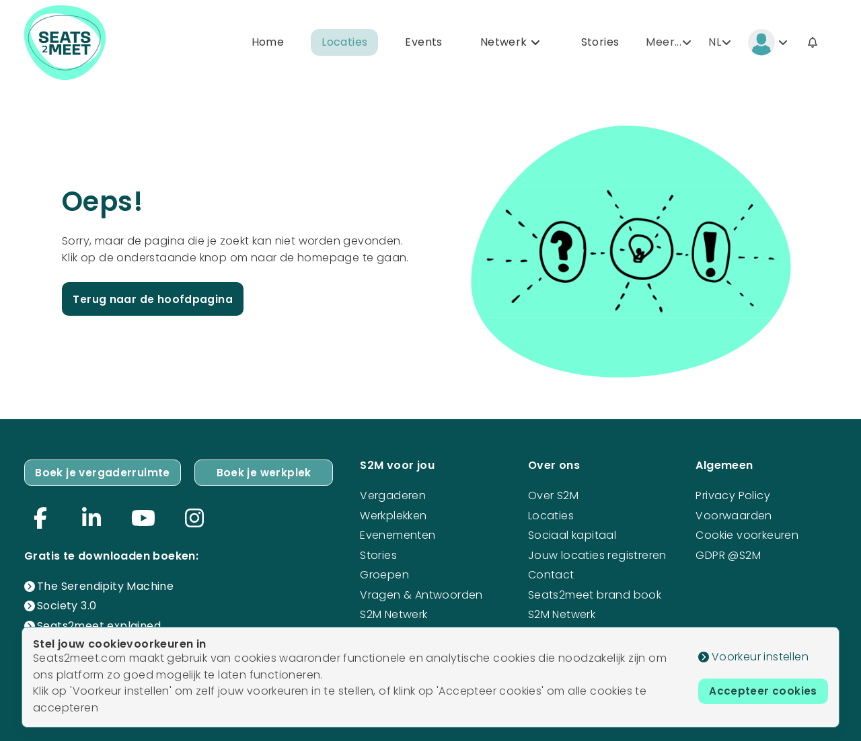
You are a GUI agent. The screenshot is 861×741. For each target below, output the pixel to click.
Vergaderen (393, 495)
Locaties (344, 42)
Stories (600, 42)
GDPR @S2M (728, 554)
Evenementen (397, 534)
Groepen (384, 574)
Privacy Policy (733, 495)
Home (268, 42)
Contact (551, 574)
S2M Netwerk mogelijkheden (568, 622)
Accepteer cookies (762, 691)
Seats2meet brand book (594, 593)
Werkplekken (393, 514)
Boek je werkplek (264, 472)
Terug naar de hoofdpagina (153, 299)
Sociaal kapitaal (572, 534)
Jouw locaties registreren (597, 554)
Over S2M (553, 495)
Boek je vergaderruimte (104, 472)
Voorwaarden (734, 514)
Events (423, 42)
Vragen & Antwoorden (421, 593)
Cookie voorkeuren (747, 534)
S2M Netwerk (393, 613)
